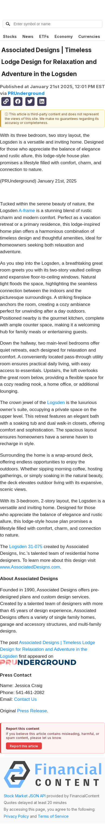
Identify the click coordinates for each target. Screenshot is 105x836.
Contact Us (25, 699)
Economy (64, 36)
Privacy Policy (16, 816)
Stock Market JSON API (25, 796)
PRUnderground (26, 93)
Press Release (32, 710)
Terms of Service (53, 816)
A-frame (27, 210)
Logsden (56, 402)
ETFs (44, 36)
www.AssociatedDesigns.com (30, 567)
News (27, 36)
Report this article (24, 746)
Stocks (10, 36)
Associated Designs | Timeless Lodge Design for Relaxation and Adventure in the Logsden (47, 649)
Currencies (89, 36)
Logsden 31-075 (25, 546)
